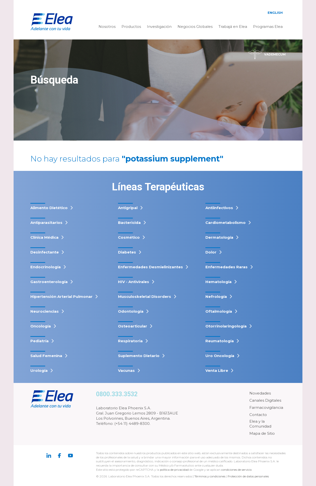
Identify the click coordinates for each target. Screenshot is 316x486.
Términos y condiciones (210, 476)
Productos (131, 26)
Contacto (258, 414)
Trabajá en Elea (232, 26)
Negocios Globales (195, 26)
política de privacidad (175, 469)
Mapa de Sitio (262, 433)
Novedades (260, 393)
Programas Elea (268, 26)
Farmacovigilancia (266, 407)
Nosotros (107, 26)
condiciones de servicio (238, 469)
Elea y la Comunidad (260, 424)
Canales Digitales (265, 400)
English (275, 13)
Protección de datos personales (250, 476)
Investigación (159, 26)
